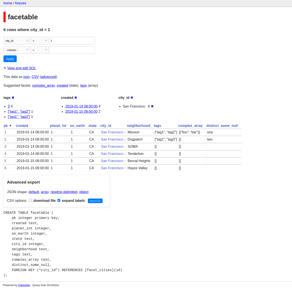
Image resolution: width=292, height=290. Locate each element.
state (93, 126)
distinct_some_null (222, 126)
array (45, 192)
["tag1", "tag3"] (19, 117)
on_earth (77, 126)
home (7, 3)
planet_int (58, 126)
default (34, 192)
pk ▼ (8, 126)
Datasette (24, 285)
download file (42, 200)
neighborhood (138, 126)
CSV (35, 77)
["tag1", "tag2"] (19, 111)
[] (9, 106)
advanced (48, 77)
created (62, 85)
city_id (105, 126)
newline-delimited (64, 192)
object (84, 192)
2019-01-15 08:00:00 (81, 111)
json (26, 77)
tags (83, 85)
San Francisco (112, 132)
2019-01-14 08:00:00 (81, 106)
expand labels (71, 200)
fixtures (20, 3)
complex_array (43, 85)
